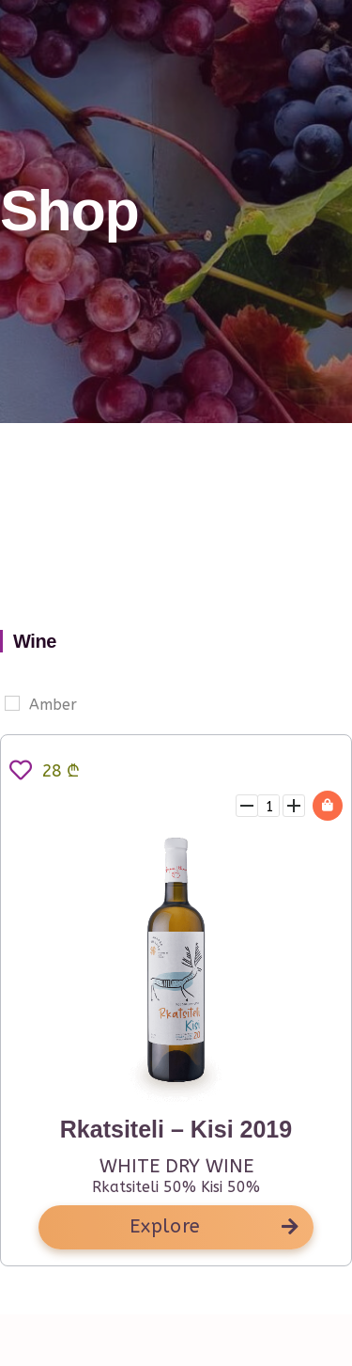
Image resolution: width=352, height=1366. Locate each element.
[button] (176, 1227)
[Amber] (12, 703)
